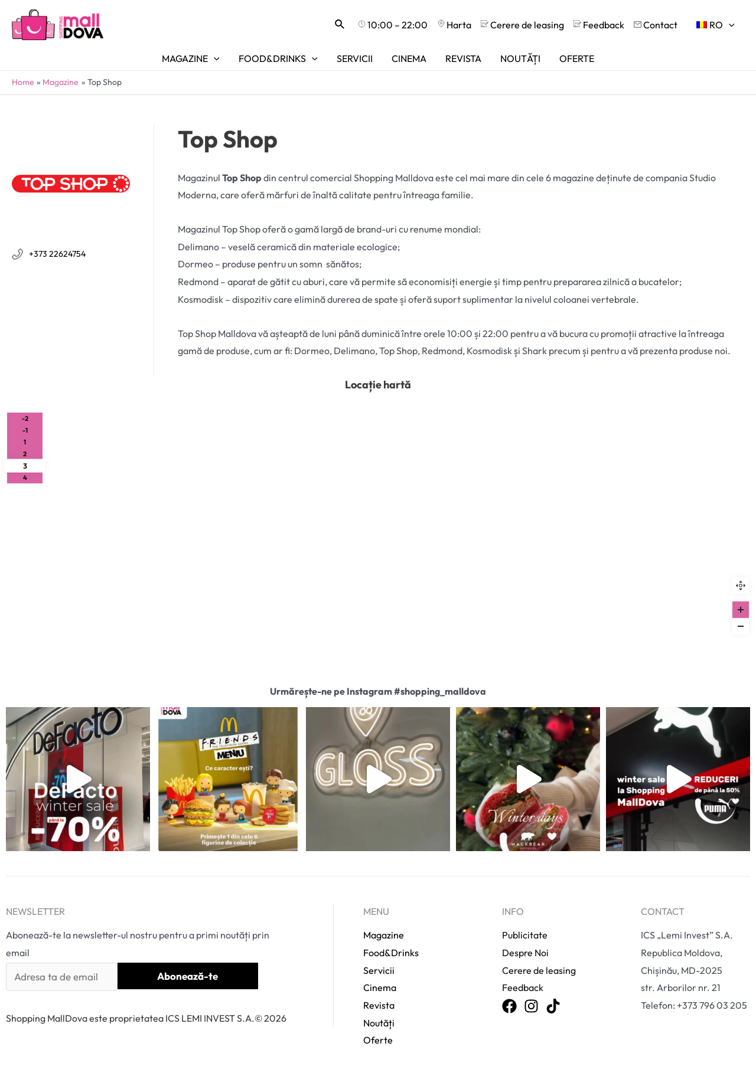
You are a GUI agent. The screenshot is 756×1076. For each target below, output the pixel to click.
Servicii (379, 970)
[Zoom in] (740, 609)
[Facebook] (509, 1007)
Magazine (383, 935)
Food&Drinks (391, 953)
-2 (25, 418)
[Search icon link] (340, 24)
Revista (379, 1005)
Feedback (522, 987)
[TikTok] (553, 1007)
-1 (25, 430)
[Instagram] (531, 1007)
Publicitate (525, 935)
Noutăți (379, 1023)
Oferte (378, 1040)
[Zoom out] (740, 626)
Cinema (379, 987)
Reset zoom (740, 585)
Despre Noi (525, 953)
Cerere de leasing (539, 970)
